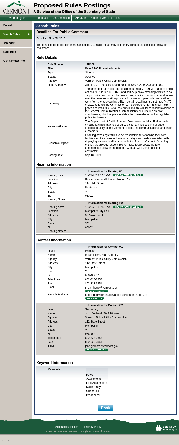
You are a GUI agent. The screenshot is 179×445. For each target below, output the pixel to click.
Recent (7, 25)
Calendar (8, 43)
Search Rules (11, 34)
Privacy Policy (92, 426)
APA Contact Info (14, 60)
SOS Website (61, 18)
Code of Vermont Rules (105, 18)
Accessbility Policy (66, 426)
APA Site (80, 18)
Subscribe (9, 52)
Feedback (43, 18)
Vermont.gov (16, 18)
